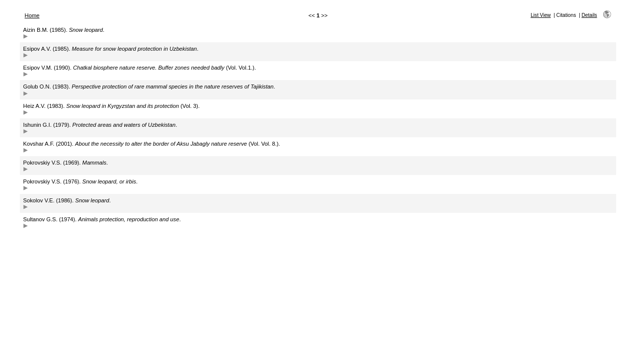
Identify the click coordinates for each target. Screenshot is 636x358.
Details (589, 15)
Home (32, 15)
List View (541, 15)
